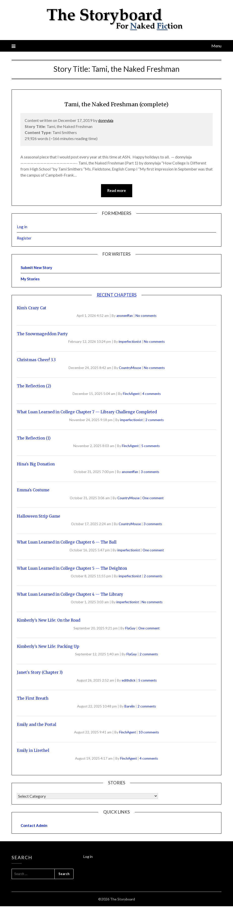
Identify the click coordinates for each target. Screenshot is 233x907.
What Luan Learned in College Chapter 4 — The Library (70, 594)
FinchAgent (131, 394)
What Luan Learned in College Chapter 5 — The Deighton (72, 568)
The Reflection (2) (34, 386)
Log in (22, 227)
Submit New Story (36, 268)
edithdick (129, 681)
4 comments (151, 394)
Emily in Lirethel (33, 751)
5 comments (150, 447)
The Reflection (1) (34, 438)
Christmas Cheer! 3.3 (36, 360)
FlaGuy (130, 629)
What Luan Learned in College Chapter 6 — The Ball (66, 543)
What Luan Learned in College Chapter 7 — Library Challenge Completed (87, 412)
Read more (116, 191)
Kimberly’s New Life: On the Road (48, 621)
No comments (146, 316)
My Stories (30, 279)
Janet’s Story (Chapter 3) (40, 673)
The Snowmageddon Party (42, 334)
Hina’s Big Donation (36, 464)
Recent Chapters (117, 295)
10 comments (149, 733)
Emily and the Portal (36, 725)
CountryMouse (130, 368)
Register (24, 239)
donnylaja (106, 120)
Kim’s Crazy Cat (31, 308)
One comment (152, 498)
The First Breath (32, 699)
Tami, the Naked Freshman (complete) (116, 103)
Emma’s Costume (33, 490)
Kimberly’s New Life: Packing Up (48, 647)
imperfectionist (130, 342)
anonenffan (125, 316)
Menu (216, 45)
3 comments (150, 473)
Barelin (130, 707)
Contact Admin (34, 826)
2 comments (154, 420)
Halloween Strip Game (38, 516)
